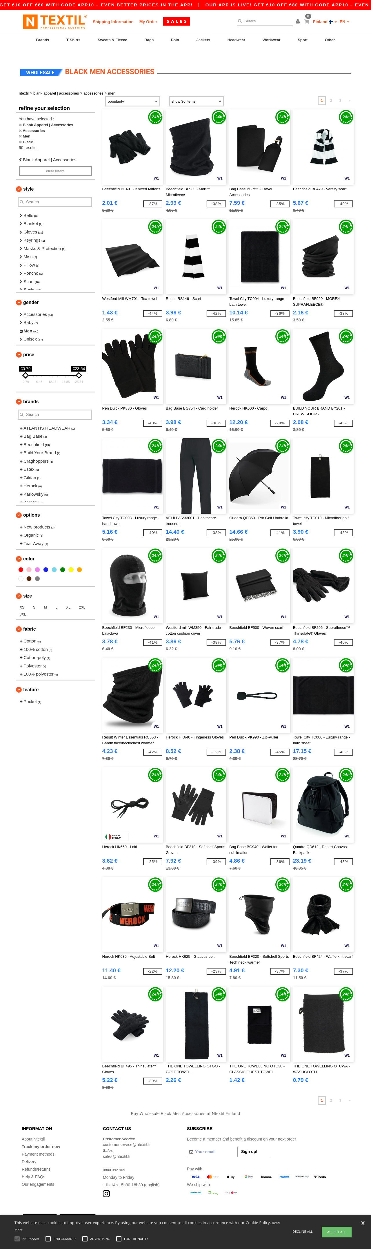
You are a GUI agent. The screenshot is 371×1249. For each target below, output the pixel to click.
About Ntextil (33, 1129)
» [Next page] (350, 91)
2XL (82, 597)
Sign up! (249, 1141)
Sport (303, 40)
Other (330, 40)
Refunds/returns (36, 1159)
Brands (42, 40)
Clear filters (55, 161)
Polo (175, 40)
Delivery (29, 1151)
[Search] (263, 21)
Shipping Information (113, 21)
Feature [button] (31, 679)
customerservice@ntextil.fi (126, 1134)
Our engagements (38, 1174)
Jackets (203, 40)
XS (22, 597)
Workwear (272, 40)
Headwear (236, 40)
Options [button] (31, 504)
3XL (23, 604)
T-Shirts (73, 40)
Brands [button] (31, 391)
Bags (149, 40)
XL (68, 597)
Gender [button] (31, 292)
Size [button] (27, 586)
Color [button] (28, 548)
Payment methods (38, 1144)
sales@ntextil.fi (116, 1146)
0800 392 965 (115, 1159)
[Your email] (212, 1141)
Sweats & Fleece (112, 40)
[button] (298, 21)
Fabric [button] (29, 619)
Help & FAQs (33, 1166)
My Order (148, 21)
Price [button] (28, 344)
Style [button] (28, 178)
